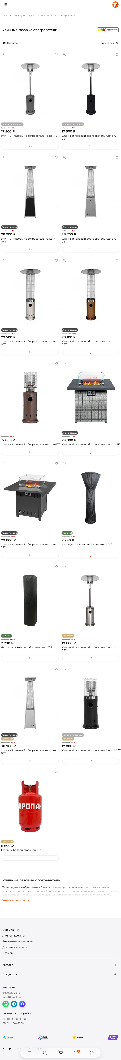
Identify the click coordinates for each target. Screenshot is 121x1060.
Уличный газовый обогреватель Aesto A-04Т (28, 240)
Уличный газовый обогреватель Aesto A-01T (30, 135)
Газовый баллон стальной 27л (21, 850)
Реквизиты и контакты (17, 941)
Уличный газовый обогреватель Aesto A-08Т (89, 343)
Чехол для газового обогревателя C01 (87, 544)
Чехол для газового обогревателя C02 (26, 647)
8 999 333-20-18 (11, 992)
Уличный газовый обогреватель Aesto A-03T (89, 137)
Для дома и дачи (25, 15)
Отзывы (7, 952)
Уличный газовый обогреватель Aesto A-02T (89, 649)
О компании (10, 929)
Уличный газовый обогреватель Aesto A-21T (91, 444)
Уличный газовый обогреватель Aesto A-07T (28, 343)
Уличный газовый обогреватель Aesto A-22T (28, 546)
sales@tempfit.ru (12, 997)
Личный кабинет (13, 935)
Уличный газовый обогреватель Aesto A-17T (30, 444)
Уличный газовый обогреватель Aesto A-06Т (89, 240)
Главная (7, 15)
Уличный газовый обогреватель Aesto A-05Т (28, 752)
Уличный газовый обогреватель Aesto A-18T (91, 750)
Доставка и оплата (14, 947)
